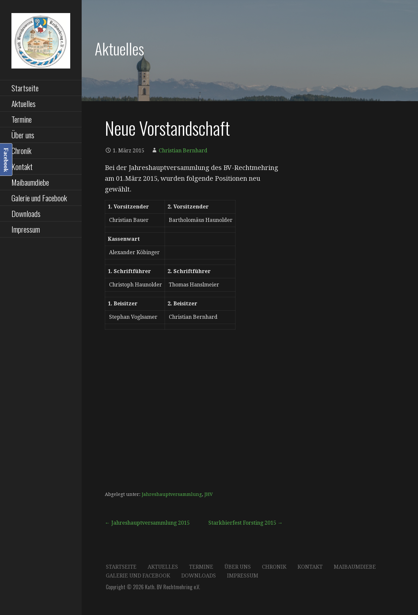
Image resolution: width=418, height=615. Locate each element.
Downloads (25, 213)
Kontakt (22, 166)
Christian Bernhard (183, 150)
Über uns (22, 135)
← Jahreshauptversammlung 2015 (147, 523)
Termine (21, 119)
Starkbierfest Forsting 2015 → (245, 523)
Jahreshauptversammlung (172, 494)
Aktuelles (23, 103)
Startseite (25, 88)
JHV (208, 494)
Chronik (21, 150)
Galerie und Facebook (39, 198)
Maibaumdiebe (30, 182)
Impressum (25, 229)
